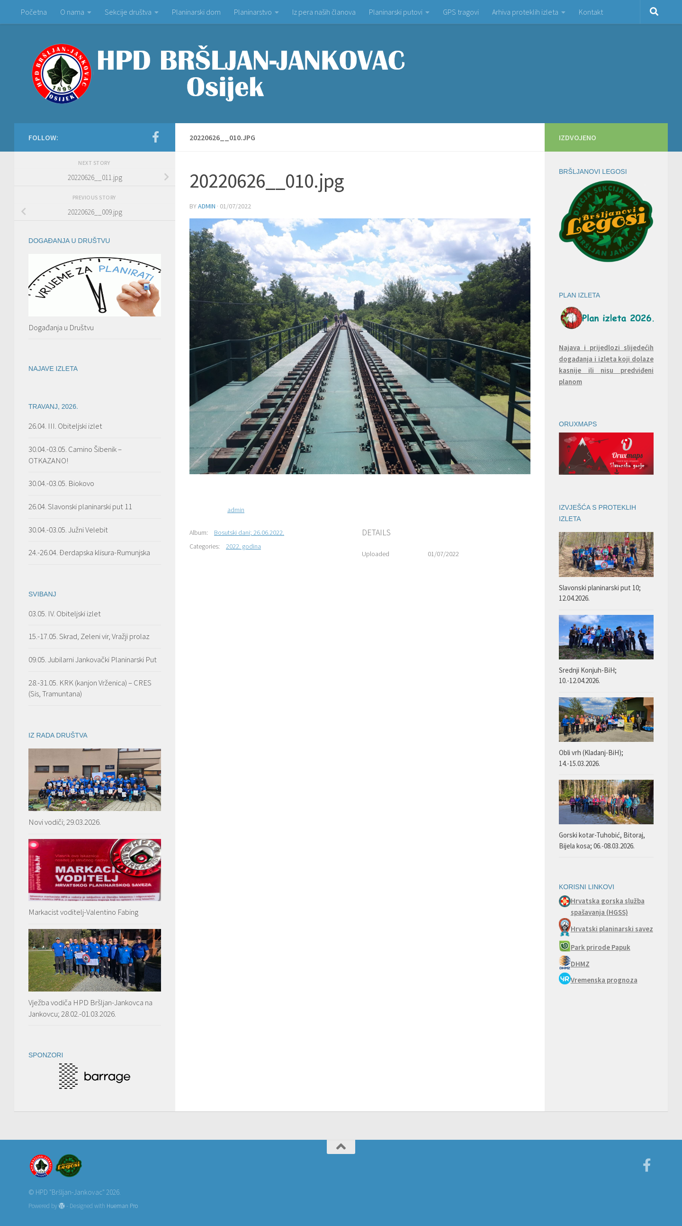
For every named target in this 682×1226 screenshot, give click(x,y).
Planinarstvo (253, 12)
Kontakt (591, 12)
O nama (72, 12)
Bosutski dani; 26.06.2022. (249, 532)
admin (206, 206)
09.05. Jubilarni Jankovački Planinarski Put (92, 659)
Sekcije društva (128, 12)
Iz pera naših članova (324, 12)
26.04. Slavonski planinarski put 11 (80, 506)
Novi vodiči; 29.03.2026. (64, 822)
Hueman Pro (122, 1206)
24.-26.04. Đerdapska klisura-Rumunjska (89, 552)
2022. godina (243, 546)
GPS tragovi (461, 12)
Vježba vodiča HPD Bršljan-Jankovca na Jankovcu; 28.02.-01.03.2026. (90, 1008)
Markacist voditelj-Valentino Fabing (83, 912)
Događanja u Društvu (61, 327)
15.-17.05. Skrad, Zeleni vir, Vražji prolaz (89, 636)
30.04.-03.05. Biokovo (61, 483)
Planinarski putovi (395, 12)
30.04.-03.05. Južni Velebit (68, 529)
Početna (34, 12)
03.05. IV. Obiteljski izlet (64, 613)
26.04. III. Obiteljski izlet (65, 426)
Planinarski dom (196, 12)
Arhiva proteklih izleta (525, 12)
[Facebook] (155, 137)
